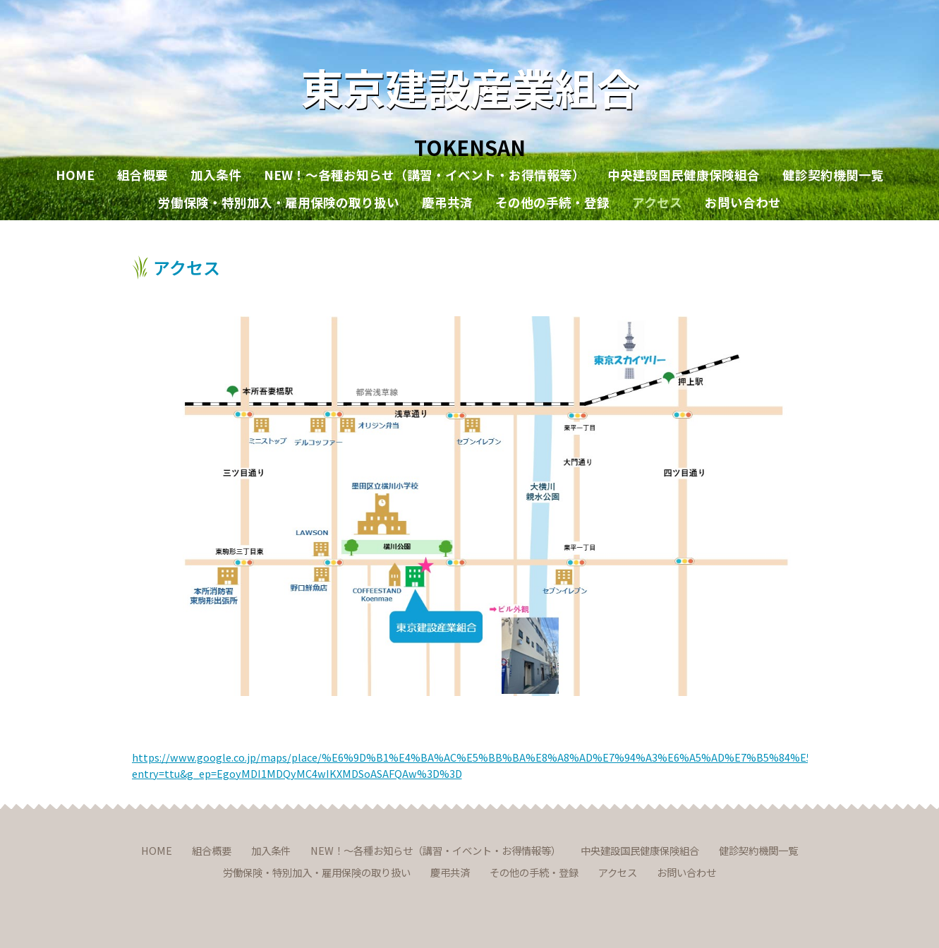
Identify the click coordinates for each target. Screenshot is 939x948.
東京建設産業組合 (470, 86)
